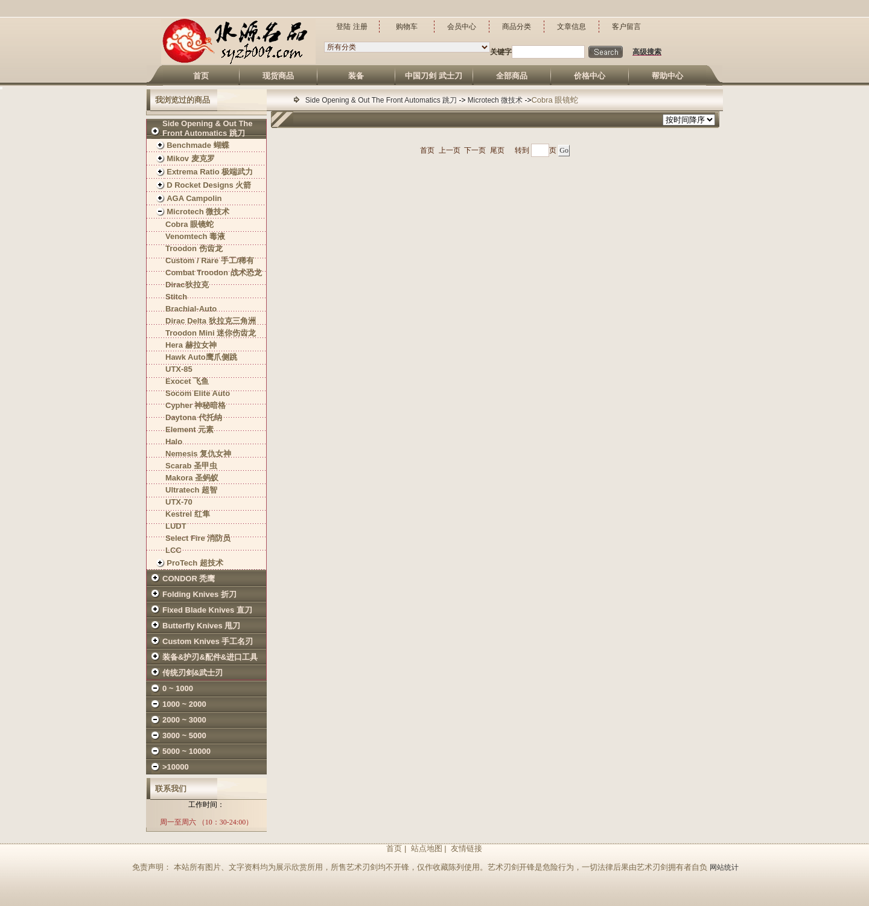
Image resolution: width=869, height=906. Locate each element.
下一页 (475, 150)
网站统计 (724, 867)
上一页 (449, 150)
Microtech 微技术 (496, 100)
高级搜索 (646, 52)
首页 (427, 150)
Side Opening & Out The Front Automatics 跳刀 (382, 100)
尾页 (497, 150)
